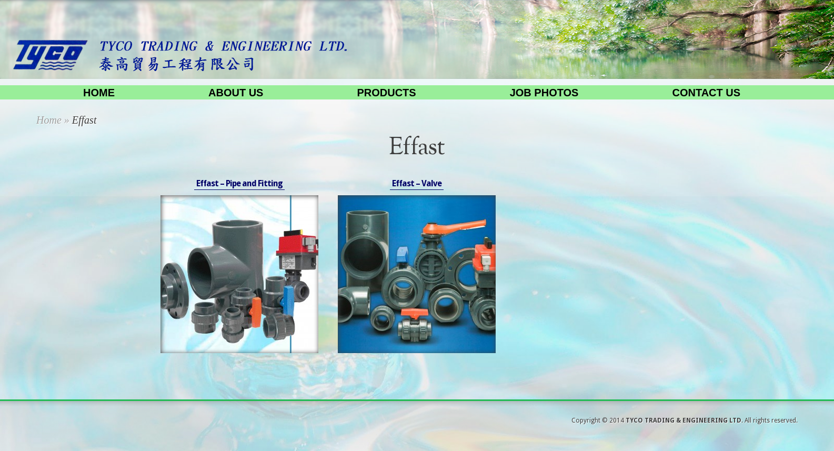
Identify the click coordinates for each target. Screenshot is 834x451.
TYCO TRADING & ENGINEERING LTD (683, 420)
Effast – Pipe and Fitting (239, 183)
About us (235, 92)
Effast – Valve (416, 183)
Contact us (706, 92)
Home (99, 92)
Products (386, 92)
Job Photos (544, 92)
